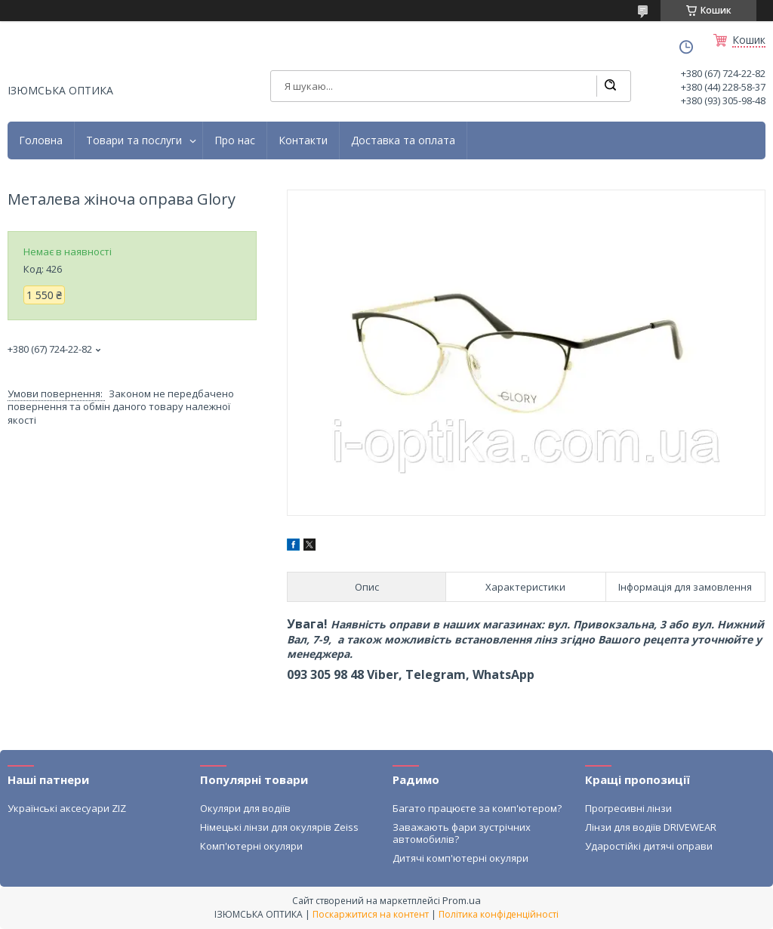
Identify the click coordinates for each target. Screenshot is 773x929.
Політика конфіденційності (499, 914)
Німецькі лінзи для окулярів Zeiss (279, 827)
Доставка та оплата (403, 140)
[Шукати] (610, 86)
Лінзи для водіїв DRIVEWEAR (650, 827)
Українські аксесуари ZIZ (67, 808)
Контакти (303, 140)
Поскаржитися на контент (371, 914)
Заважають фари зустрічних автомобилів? (462, 833)
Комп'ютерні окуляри (251, 846)
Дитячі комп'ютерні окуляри (460, 858)
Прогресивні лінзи (628, 808)
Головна (41, 140)
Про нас (234, 140)
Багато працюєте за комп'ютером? (477, 808)
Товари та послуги (134, 140)
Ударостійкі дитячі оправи (649, 846)
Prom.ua (461, 900)
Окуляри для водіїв (245, 808)
